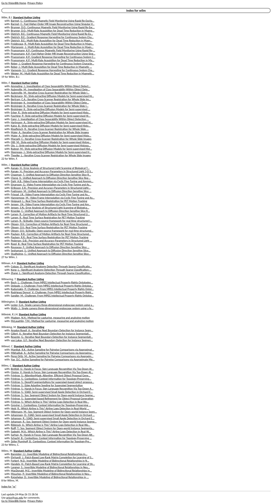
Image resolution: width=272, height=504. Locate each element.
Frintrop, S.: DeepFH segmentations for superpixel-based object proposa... (52, 382)
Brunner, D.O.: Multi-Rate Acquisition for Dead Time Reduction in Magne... (52, 30)
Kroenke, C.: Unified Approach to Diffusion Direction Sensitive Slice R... (50, 211)
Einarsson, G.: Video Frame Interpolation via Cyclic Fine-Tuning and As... (51, 184)
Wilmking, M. (8, 327)
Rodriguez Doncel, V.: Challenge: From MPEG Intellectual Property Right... (52, 292)
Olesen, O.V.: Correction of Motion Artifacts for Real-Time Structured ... (51, 224)
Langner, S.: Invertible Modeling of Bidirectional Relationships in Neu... (50, 467)
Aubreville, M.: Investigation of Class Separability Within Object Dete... (50, 89)
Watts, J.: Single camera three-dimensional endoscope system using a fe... (52, 308)
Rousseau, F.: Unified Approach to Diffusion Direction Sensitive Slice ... (50, 247)
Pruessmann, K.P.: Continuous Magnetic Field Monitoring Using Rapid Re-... (53, 50)
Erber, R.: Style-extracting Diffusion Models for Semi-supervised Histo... (51, 112)
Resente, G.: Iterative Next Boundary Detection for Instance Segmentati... (52, 337)
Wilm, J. (5, 164)
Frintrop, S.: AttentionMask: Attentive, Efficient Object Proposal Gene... (50, 375)
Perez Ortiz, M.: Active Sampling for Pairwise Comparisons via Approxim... (52, 356)
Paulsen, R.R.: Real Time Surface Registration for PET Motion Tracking (49, 237)
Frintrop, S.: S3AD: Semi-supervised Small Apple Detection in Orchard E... (52, 392)
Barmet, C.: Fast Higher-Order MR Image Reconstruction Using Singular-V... (53, 24)
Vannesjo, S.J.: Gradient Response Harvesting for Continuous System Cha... (52, 70)
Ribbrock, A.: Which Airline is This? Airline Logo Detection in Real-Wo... (50, 425)
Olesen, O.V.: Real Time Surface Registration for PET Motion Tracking (49, 227)
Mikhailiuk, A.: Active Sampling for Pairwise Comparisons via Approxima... (52, 353)
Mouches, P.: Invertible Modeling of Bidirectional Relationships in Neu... (51, 474)
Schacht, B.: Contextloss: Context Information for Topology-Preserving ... (51, 438)
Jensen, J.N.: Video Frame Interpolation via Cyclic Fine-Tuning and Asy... (51, 204)
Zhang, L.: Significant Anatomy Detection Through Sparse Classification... (51, 273)
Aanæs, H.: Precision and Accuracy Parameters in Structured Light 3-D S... (52, 171)
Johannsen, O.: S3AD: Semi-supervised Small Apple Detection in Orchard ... (53, 415)
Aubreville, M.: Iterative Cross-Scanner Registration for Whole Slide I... (50, 92)
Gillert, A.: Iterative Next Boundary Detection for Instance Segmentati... (51, 333)
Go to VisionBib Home (13, 3)
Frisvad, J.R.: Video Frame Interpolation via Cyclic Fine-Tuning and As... (50, 194)
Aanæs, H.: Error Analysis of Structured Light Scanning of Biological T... (50, 168)
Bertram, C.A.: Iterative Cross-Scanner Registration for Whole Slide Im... (51, 99)
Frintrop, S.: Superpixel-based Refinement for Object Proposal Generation (52, 398)
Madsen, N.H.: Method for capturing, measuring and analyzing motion (50, 317)
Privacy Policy (34, 3)
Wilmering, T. (8, 279)
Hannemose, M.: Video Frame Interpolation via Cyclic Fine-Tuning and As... (53, 197)
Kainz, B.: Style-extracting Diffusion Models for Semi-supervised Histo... (51, 125)
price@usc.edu (14, 497)
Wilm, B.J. (6, 17)
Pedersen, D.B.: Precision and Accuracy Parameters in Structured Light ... (51, 240)
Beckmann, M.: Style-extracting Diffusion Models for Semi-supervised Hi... (52, 96)
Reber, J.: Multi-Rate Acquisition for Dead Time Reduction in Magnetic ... (51, 67)
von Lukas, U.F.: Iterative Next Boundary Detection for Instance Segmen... (52, 340)
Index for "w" (8, 486)
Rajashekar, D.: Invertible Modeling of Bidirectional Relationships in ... (50, 477)
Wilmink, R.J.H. (9, 314)
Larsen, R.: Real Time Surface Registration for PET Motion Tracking (48, 217)
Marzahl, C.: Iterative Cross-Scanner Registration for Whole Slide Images (51, 139)
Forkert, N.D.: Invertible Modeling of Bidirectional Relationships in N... (50, 460)
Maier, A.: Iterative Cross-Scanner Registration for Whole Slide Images (50, 132)
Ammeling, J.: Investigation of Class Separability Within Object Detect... (51, 86)
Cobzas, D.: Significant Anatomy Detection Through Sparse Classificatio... (51, 266)
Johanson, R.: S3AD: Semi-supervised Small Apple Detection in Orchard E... (52, 418)
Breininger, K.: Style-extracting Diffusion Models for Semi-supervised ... (50, 109)
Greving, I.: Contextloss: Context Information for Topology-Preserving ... (51, 405)
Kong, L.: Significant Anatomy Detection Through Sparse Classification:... (51, 269)
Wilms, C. (6, 365)
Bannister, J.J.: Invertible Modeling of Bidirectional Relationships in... (49, 454)
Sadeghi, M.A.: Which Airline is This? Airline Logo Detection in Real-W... (51, 431)
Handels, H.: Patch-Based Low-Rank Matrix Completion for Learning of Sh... (53, 464)
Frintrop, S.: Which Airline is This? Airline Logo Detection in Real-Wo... (50, 402)
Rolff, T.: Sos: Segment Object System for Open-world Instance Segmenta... (52, 428)
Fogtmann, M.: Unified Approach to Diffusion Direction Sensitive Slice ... (51, 191)
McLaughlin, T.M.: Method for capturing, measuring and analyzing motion (52, 321)
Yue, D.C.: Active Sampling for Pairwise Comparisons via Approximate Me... (53, 359)
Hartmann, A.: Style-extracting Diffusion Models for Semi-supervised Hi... (52, 122)
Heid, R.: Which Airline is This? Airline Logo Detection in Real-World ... (50, 408)
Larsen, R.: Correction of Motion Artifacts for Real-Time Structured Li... (50, 214)
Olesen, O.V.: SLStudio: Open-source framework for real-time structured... (52, 230)
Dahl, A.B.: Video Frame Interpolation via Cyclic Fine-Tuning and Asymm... (52, 181)
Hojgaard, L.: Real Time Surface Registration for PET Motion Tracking (49, 201)
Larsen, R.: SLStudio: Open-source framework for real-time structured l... (51, 220)
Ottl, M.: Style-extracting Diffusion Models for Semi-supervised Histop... (51, 142)
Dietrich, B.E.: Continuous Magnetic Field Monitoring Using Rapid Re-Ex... (52, 34)
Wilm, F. (5, 83)
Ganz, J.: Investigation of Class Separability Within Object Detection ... (50, 119)
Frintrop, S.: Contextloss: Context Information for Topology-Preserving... (51, 378)
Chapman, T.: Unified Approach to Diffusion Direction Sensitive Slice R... (51, 174)
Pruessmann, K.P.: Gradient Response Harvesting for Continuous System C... (53, 57)
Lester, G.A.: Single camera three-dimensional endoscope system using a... (52, 305)
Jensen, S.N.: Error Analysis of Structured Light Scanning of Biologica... (50, 207)
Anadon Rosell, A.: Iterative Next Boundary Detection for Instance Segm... (52, 330)
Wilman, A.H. (8, 263)
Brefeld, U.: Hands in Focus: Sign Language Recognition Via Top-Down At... (52, 369)
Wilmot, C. (7, 346)
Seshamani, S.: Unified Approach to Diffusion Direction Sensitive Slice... (51, 250)
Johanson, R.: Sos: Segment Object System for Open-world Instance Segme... (54, 421)
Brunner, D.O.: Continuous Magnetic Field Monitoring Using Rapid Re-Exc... (53, 27)
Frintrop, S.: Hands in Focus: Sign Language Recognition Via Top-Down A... (52, 388)
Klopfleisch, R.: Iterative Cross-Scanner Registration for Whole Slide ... (50, 129)
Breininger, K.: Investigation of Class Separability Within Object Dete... (50, 102)
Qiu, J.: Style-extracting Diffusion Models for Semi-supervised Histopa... (51, 145)
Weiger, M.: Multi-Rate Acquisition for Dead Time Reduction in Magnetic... (52, 73)
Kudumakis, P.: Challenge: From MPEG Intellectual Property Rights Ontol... (52, 289)
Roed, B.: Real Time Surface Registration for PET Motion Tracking (47, 244)
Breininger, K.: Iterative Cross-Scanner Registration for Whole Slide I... (49, 106)
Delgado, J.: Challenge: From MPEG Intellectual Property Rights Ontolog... (52, 285)
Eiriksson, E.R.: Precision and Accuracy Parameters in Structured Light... (51, 188)
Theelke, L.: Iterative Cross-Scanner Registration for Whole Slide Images (51, 155)
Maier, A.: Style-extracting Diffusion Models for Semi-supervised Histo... (51, 135)
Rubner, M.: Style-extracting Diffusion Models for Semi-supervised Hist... (51, 148)
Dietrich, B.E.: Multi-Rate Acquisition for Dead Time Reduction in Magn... (51, 40)
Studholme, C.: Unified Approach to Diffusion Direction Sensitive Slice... (51, 253)
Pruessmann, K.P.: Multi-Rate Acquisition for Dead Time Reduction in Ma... (52, 60)
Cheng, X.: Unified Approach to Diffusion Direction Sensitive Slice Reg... (50, 178)
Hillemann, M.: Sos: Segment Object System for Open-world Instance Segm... (54, 411)
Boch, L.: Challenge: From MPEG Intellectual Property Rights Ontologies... (52, 282)
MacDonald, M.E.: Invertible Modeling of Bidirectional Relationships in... (51, 470)
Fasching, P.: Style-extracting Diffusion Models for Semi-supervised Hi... (50, 115)
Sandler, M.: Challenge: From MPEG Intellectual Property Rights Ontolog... (52, 295)
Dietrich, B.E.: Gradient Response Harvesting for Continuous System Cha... (52, 37)
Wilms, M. (7, 450)
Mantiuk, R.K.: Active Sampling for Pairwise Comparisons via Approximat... (52, 349)
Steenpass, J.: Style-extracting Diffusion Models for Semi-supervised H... (51, 152)
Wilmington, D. (9, 301)
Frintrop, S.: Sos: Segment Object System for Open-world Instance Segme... (53, 395)
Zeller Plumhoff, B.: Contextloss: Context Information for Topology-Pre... (51, 441)
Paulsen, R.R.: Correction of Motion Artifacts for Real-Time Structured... (51, 234)
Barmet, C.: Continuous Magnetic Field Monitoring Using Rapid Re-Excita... (52, 20)
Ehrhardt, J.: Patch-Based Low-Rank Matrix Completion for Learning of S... (52, 457)
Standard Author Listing (26, 17)
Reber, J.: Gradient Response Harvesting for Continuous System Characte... (52, 63)
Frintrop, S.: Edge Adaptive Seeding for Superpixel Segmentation (47, 385)
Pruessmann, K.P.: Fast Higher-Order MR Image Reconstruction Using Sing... (53, 53)
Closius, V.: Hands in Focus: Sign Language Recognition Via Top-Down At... (52, 372)
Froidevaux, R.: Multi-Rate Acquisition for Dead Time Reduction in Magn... (52, 43)
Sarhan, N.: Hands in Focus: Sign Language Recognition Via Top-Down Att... (52, 434)
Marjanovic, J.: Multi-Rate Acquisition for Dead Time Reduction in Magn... (52, 47)
